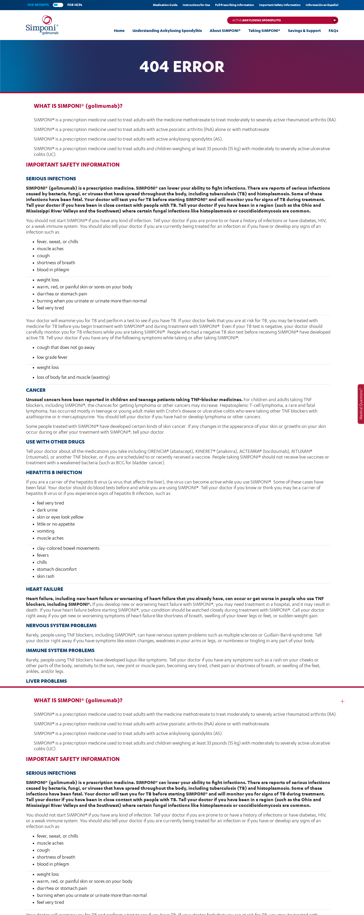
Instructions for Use (196, 5)
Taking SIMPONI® (264, 30)
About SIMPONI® (225, 30)
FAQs (333, 30)
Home (119, 30)
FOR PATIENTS (38, 5)
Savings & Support (304, 30)
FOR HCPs (74, 5)
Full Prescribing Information (234, 5)
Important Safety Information (280, 5)
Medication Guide (165, 5)
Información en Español (322, 5)
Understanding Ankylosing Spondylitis (167, 30)
